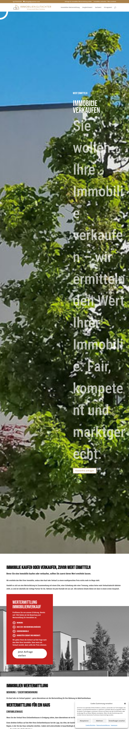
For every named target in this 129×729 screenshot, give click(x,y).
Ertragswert (108, 7)
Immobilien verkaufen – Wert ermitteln (105, 1)
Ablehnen (99, 721)
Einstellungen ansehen (117, 721)
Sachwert (98, 7)
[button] (125, 704)
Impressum (114, 725)
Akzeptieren (84, 721)
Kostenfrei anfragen (84, 470)
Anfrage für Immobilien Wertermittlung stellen (78, 1)
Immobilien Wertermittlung (70, 7)
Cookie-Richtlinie (90, 725)
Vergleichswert (87, 7)
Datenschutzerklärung (103, 725)
